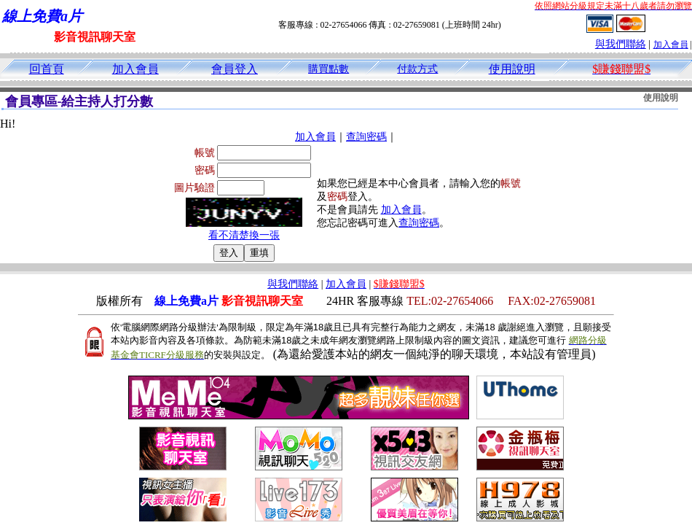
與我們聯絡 (620, 44)
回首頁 (46, 69)
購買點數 (328, 68)
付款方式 (417, 68)
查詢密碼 (366, 136)
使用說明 (512, 69)
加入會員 (670, 44)
